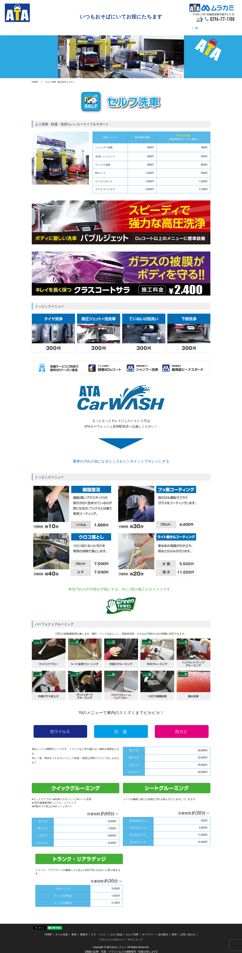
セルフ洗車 (141, 27)
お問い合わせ (187, 931)
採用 (170, 27)
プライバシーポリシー (111, 936)
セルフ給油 (124, 27)
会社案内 (158, 27)
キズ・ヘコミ (105, 27)
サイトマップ (135, 936)
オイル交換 (64, 27)
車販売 (89, 27)
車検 (77, 27)
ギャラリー (184, 27)
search (198, 27)
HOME (49, 27)
